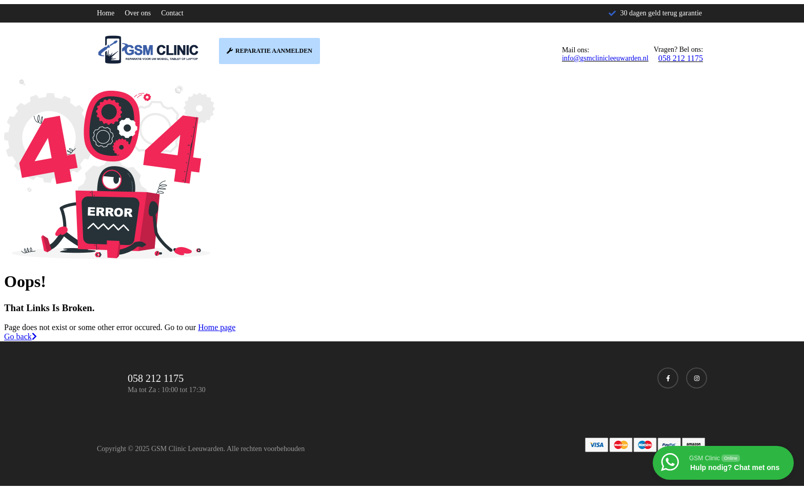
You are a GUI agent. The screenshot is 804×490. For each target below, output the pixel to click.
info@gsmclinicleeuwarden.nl (605, 58)
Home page (216, 327)
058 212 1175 (680, 58)
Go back (20, 336)
